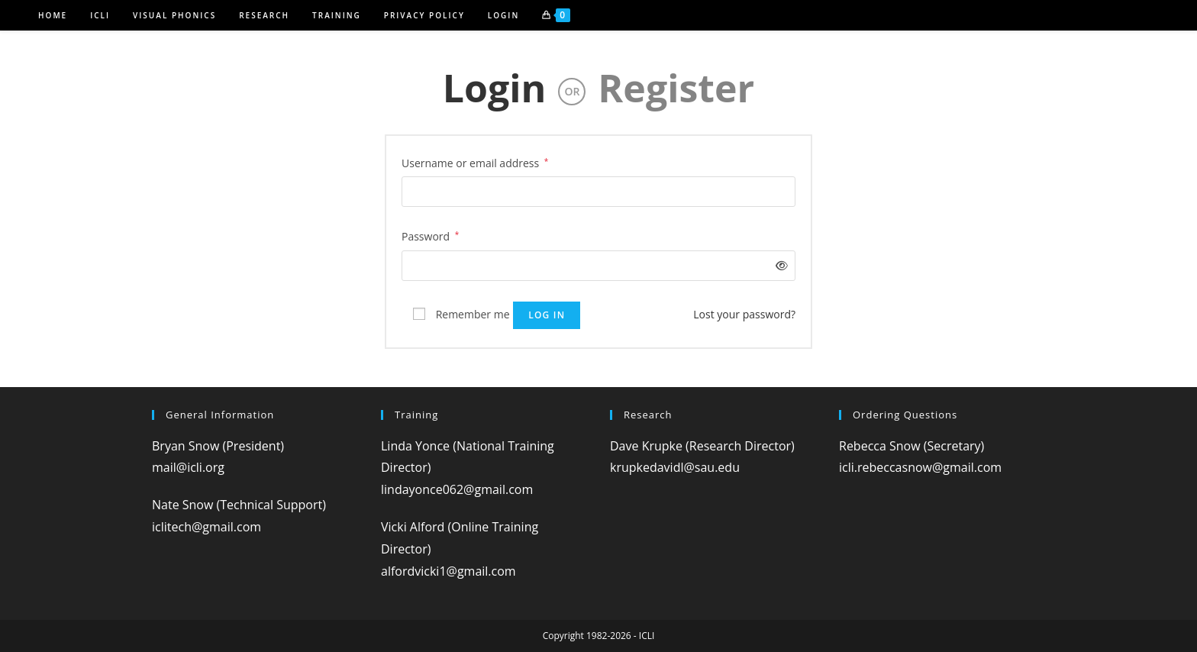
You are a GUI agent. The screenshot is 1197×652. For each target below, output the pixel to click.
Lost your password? (744, 314)
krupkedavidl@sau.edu (675, 467)
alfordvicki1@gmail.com (448, 571)
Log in (546, 314)
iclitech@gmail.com (206, 526)
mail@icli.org (188, 467)
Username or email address (475, 161)
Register (676, 88)
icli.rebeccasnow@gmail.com (920, 467)
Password (430, 235)
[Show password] (779, 265)
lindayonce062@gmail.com (457, 489)
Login (495, 88)
